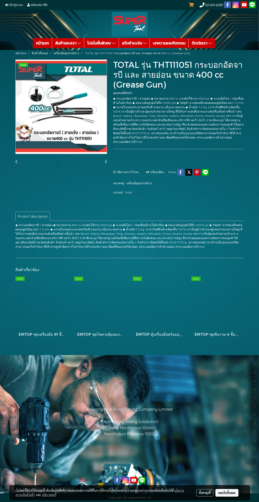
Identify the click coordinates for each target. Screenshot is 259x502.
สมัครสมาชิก (37, 5)
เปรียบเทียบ (155, 172)
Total (128, 192)
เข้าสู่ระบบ (14, 5)
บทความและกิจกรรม (169, 43)
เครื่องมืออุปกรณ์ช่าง (139, 183)
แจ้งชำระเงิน (134, 43)
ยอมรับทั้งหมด (227, 493)
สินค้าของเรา (68, 43)
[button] (221, 43)
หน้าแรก (42, 43)
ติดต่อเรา (202, 43)
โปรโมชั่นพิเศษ (101, 43)
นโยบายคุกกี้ (49, 495)
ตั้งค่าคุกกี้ (205, 493)
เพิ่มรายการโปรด (125, 172)
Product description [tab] (33, 216)
